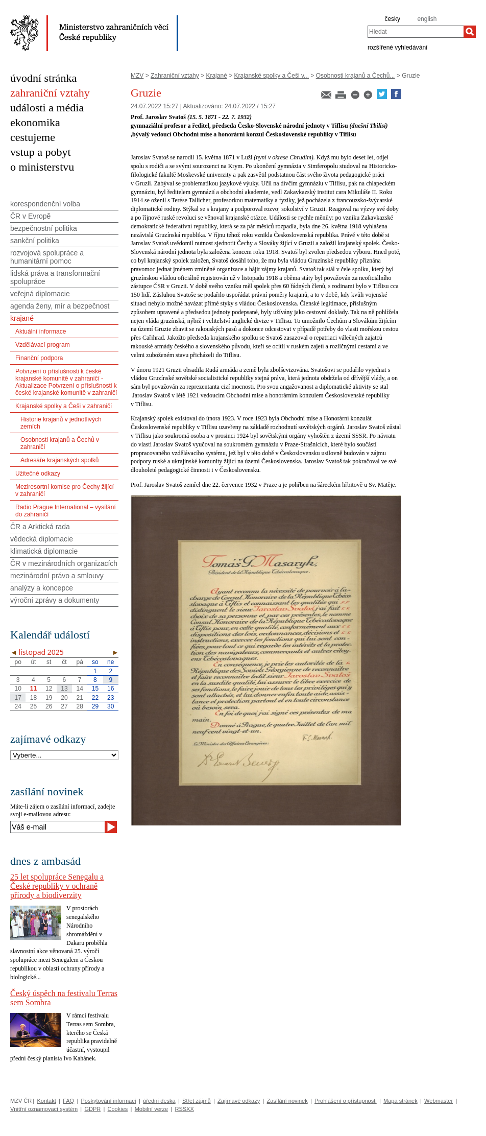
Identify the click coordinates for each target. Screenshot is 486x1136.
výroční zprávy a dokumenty (54, 600)
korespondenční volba (45, 204)
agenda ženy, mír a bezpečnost (59, 306)
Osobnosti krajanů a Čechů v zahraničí (59, 443)
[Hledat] (470, 32)
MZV (137, 75)
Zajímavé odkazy (238, 1101)
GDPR (92, 1109)
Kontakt (46, 1101)
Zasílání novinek (287, 1101)
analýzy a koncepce (41, 588)
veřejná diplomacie (40, 294)
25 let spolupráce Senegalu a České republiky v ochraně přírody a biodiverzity (57, 886)
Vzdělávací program (42, 344)
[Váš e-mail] (57, 827)
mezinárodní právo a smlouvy (57, 576)
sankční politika (34, 240)
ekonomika (35, 122)
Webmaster (438, 1101)
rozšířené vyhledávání (397, 47)
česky (392, 18)
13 (64, 688)
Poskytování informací (108, 1101)
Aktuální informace (40, 331)
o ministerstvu (42, 166)
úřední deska (159, 1101)
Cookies (118, 1109)
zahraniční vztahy (50, 92)
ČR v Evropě (30, 216)
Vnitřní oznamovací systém (44, 1109)
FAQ (68, 1101)
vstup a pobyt (40, 152)
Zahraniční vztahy (175, 75)
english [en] (426, 18)
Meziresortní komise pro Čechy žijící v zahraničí (64, 490)
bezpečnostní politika (43, 228)
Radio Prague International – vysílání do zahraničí (65, 511)
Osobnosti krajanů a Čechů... (355, 75)
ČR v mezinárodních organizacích (63, 563)
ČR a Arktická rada (40, 527)
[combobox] (416, 32)
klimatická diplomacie (44, 551)
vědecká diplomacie (41, 539)
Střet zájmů (196, 1101)
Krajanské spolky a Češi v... (271, 75)
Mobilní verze (151, 1109)
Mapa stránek (400, 1101)
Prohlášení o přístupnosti (345, 1101)
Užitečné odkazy (37, 473)
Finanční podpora (39, 358)
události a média (47, 107)
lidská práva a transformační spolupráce (55, 277)
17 (17, 697)
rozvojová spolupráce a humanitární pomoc (47, 257)
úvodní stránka (43, 78)
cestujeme (32, 137)
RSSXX (184, 1109)
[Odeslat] (111, 827)
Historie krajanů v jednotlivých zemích (61, 423)
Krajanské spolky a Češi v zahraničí (63, 406)
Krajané (216, 75)
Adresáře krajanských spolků (59, 460)
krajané (22, 318)
